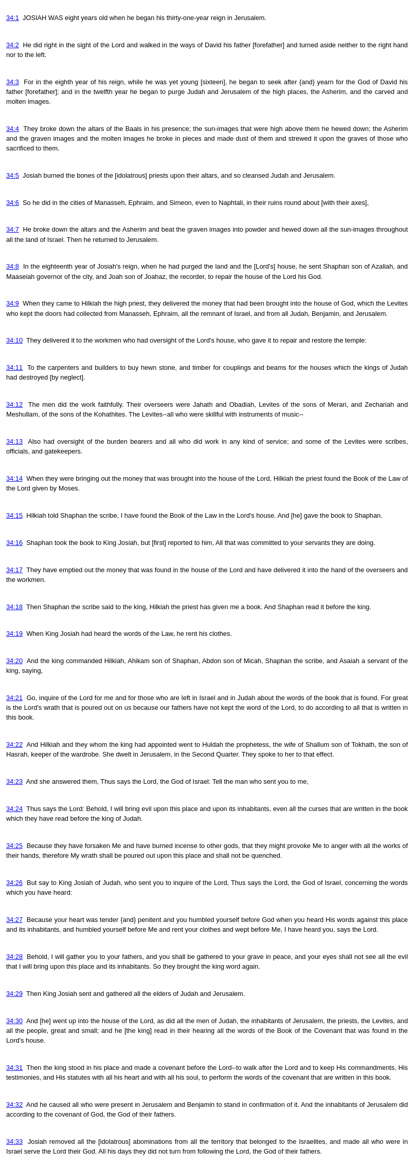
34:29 (14, 993)
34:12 (14, 404)
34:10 (14, 340)
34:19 (14, 633)
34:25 (14, 846)
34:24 (14, 809)
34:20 (14, 661)
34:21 (14, 698)
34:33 (14, 1141)
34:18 (14, 607)
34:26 (14, 883)
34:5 (12, 175)
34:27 (14, 919)
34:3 (12, 82)
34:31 (14, 1067)
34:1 (12, 18)
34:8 (12, 266)
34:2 (12, 45)
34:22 (14, 744)
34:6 (12, 202)
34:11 (14, 367)
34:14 (14, 478)
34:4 (12, 129)
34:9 (12, 303)
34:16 (14, 542)
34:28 (14, 956)
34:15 (14, 515)
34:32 (14, 1104)
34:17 (14, 570)
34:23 (14, 781)
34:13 (14, 441)
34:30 (14, 1021)
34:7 (12, 229)
